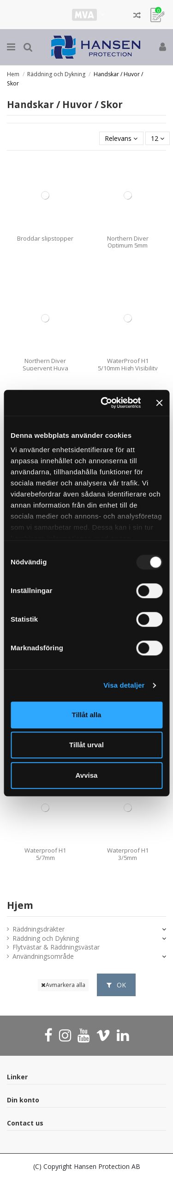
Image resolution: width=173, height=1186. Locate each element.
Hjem (20, 905)
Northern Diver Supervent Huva (45, 364)
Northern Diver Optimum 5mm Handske (128, 245)
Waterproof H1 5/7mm (45, 854)
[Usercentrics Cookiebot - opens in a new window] (105, 403)
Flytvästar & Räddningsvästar (56, 947)
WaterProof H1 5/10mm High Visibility (128, 364)
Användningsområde (43, 956)
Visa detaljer (123, 685)
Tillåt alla (86, 715)
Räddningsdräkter (38, 929)
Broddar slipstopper (45, 238)
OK (116, 984)
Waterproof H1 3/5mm (128, 854)
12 (157, 138)
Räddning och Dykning (45, 938)
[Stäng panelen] (159, 402)
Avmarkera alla (63, 985)
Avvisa (87, 775)
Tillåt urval (86, 745)
